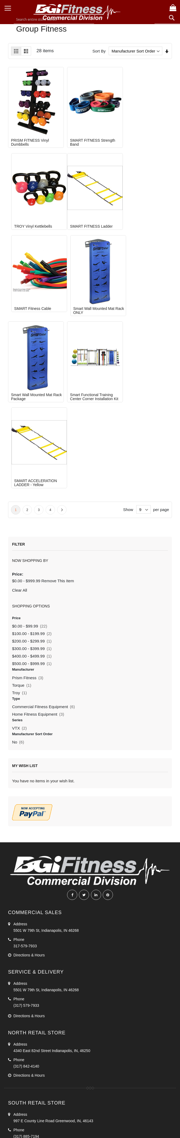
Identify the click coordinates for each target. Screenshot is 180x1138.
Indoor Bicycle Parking (30, 1058)
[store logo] (77, 11)
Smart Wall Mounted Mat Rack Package (31, 302)
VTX (19, 547)
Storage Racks (24, 1020)
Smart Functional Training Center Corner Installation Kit (91, 302)
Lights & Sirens (24, 1104)
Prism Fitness (27, 496)
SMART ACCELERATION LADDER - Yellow (143, 302)
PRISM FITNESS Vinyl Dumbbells (30, 138)
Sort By (98, 51)
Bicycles (19, 1095)
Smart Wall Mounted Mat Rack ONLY (143, 220)
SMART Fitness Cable (85, 218)
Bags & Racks (24, 1113)
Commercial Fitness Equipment (43, 526)
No (18, 561)
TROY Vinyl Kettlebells (141, 136)
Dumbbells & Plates (28, 1011)
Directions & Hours (29, 774)
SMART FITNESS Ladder (32, 218)
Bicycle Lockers (25, 1067)
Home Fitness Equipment (38, 533)
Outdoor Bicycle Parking (32, 1048)
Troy (19, 511)
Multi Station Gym (27, 993)
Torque (21, 504)
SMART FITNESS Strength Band (89, 138)
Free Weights (23, 1002)
